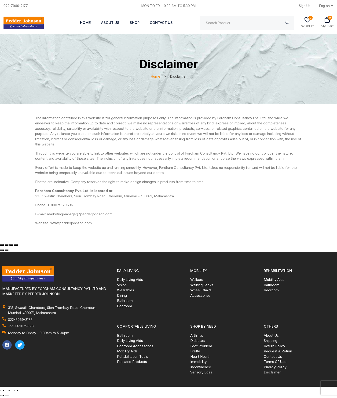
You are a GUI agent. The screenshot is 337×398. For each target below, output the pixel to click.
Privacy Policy (275, 367)
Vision (122, 285)
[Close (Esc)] (16, 245)
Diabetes (197, 341)
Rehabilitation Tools (132, 357)
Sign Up (304, 6)
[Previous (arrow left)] (2, 251)
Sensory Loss (201, 373)
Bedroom (124, 306)
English (326, 6)
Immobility (198, 362)
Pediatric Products (132, 362)
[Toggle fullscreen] (6, 245)
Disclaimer (272, 373)
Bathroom (125, 301)
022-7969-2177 (16, 6)
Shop (134, 23)
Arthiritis (196, 336)
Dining (122, 296)
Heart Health (200, 357)
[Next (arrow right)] (6, 251)
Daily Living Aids (130, 280)
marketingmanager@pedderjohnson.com (80, 215)
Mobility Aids (274, 280)
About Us (110, 23)
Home (85, 23)
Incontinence (200, 367)
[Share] (11, 245)
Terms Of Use (275, 362)
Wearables (125, 291)
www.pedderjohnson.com (71, 223)
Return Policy (274, 346)
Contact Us (161, 23)
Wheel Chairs (201, 291)
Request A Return (278, 352)
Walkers (196, 280)
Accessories (200, 296)
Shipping (270, 341)
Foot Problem (201, 346)
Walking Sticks (201, 285)
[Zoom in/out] (2, 245)
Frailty (195, 352)
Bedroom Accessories (135, 346)
